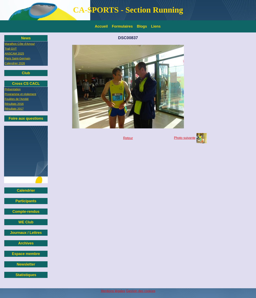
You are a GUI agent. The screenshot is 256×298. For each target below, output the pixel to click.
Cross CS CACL (26, 84)
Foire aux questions (26, 118)
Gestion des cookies (140, 291)
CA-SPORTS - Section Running (128, 9)
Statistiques (25, 275)
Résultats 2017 (14, 108)
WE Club (26, 222)
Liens (156, 26)
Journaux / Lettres (26, 233)
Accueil (101, 26)
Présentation (13, 89)
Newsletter (26, 264)
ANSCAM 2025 (14, 53)
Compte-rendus (25, 212)
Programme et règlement (20, 94)
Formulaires (122, 26)
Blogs (142, 26)
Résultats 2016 (14, 103)
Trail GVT (11, 48)
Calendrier (26, 190)
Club (26, 73)
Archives (26, 243)
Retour (128, 138)
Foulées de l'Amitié (17, 99)
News (26, 38)
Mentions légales (113, 291)
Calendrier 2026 (15, 63)
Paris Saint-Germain (17, 58)
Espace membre (26, 254)
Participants (25, 201)
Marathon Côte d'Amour (20, 43)
